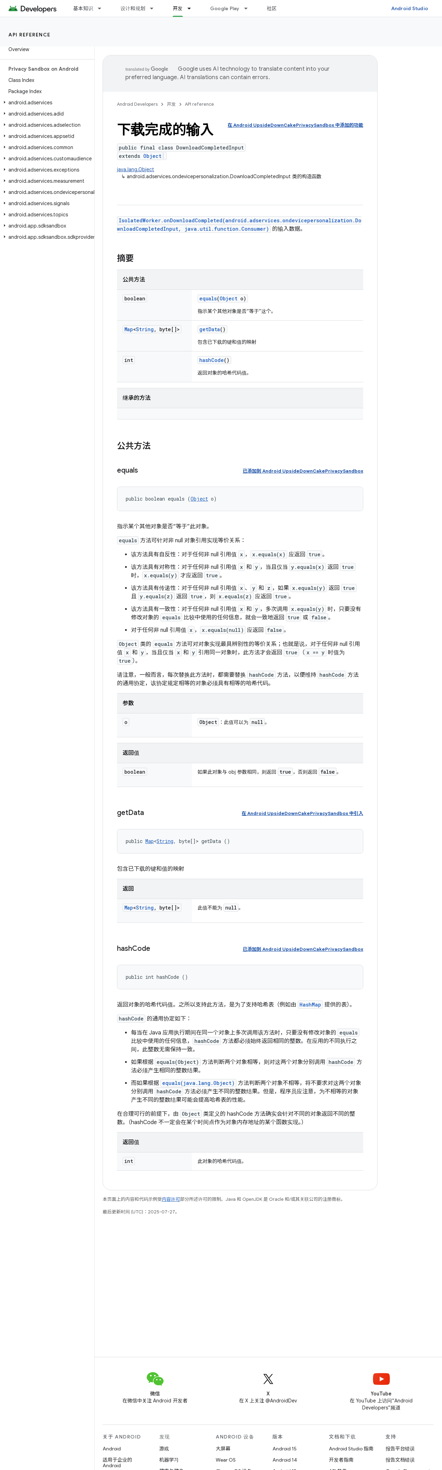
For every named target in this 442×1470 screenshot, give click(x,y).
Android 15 (284, 1448)
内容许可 (171, 1199)
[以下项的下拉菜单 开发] (192, 8)
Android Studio (409, 8)
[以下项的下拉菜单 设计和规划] (154, 8)
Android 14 (284, 1460)
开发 (171, 104)
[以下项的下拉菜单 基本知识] (102, 8)
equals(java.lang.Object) (198, 1083)
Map (128, 329)
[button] (45, 102)
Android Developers (137, 104)
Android (112, 1448)
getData (209, 329)
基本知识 (83, 8)
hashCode (211, 360)
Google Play (225, 8)
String (145, 329)
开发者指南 (341, 1460)
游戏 (164, 1448)
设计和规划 (132, 8)
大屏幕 (223, 1448)
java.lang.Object (135, 169)
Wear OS (226, 1460)
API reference (29, 35)
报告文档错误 (400, 1460)
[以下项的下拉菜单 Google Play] (249, 8)
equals (208, 298)
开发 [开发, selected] (178, 8)
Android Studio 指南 (351, 1448)
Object (152, 156)
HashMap (310, 1004)
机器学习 (169, 1460)
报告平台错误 (400, 1448)
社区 (272, 8)
